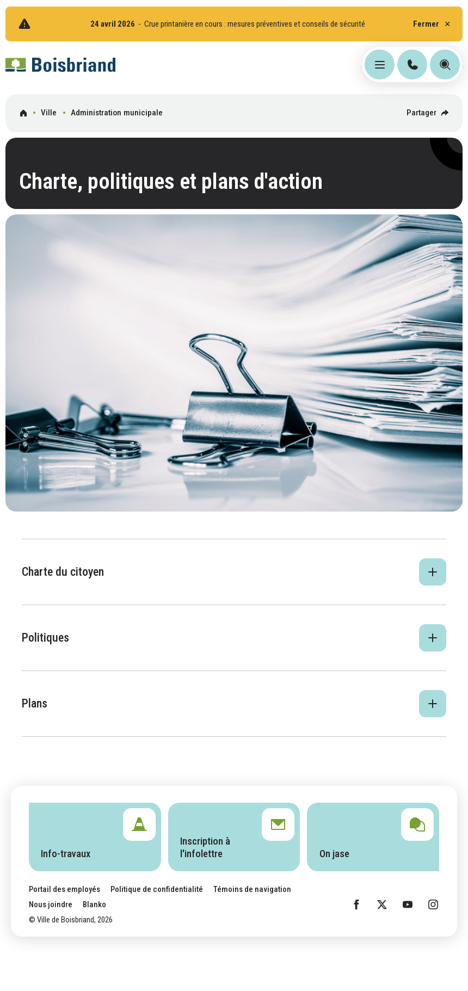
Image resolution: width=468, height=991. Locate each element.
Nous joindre (50, 904)
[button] (234, 572)
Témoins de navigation (252, 889)
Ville (49, 113)
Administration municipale (117, 113)
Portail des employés (64, 889)
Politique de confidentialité (156, 889)
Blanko (94, 904)
